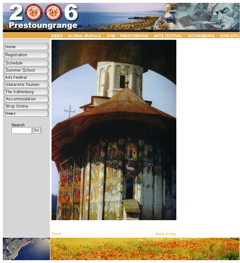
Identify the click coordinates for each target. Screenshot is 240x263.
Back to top (165, 233)
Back (56, 233)
